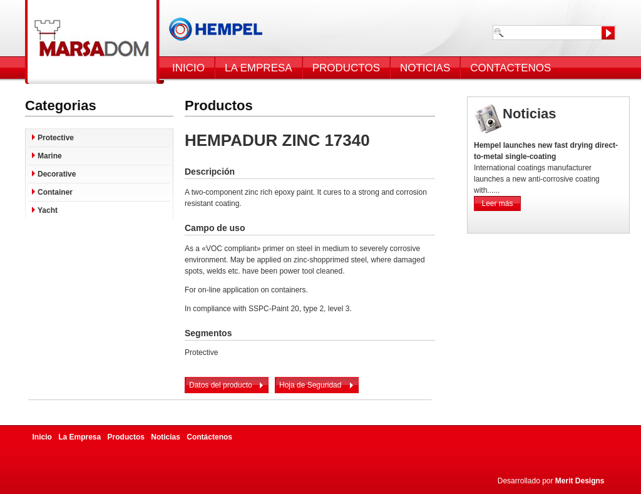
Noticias (165, 437)
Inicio (42, 437)
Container (55, 192)
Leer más (497, 203)
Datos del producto (220, 385)
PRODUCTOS (346, 68)
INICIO (188, 68)
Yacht (48, 210)
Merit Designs (580, 480)
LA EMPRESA (258, 68)
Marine (50, 156)
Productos (126, 437)
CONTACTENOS (510, 68)
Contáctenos (209, 437)
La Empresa (79, 437)
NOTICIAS (425, 68)
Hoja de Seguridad (310, 385)
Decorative (57, 174)
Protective (56, 137)
